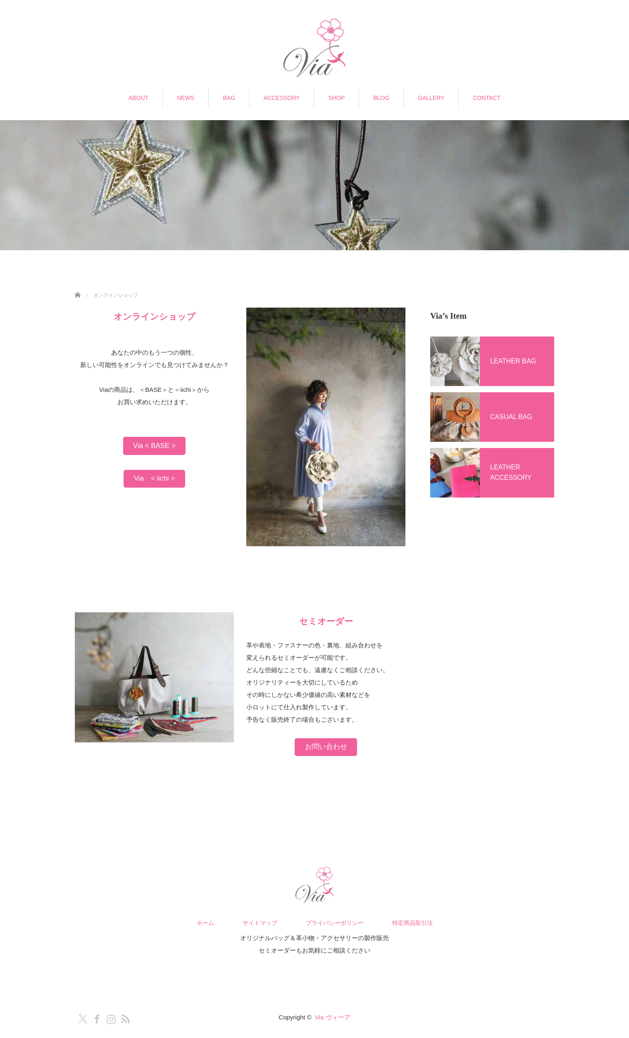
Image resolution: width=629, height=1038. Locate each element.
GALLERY (431, 98)
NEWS (185, 98)
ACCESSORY (282, 98)
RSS (123, 1017)
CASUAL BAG (511, 416)
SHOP (336, 98)
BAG (229, 98)
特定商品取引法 (412, 923)
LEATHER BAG (513, 361)
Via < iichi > (154, 478)
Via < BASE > (154, 446)
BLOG (381, 98)
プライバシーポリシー (335, 923)
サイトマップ (260, 923)
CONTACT (486, 98)
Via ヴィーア (332, 1017)
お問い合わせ (326, 747)
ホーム (205, 923)
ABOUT (138, 98)
